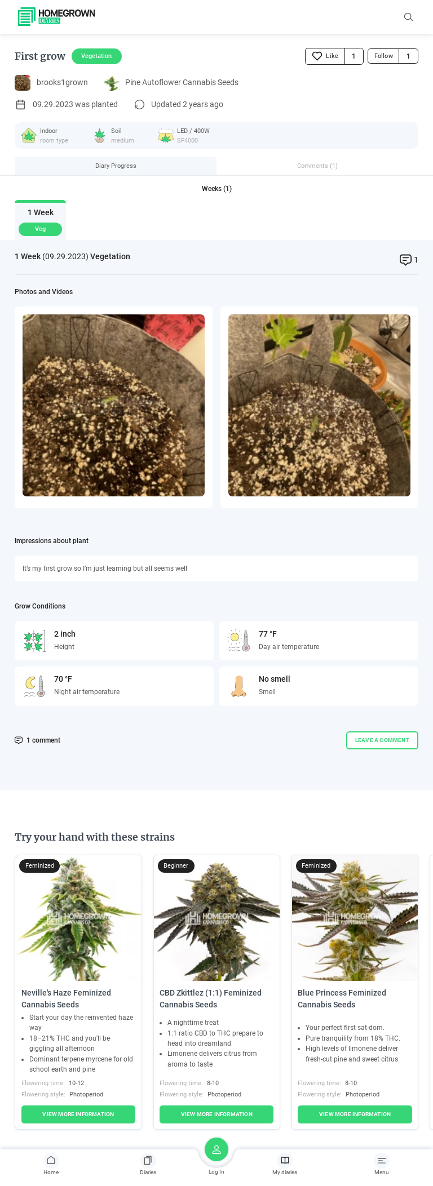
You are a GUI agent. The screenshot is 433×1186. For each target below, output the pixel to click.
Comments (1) (317, 166)
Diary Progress (115, 166)
